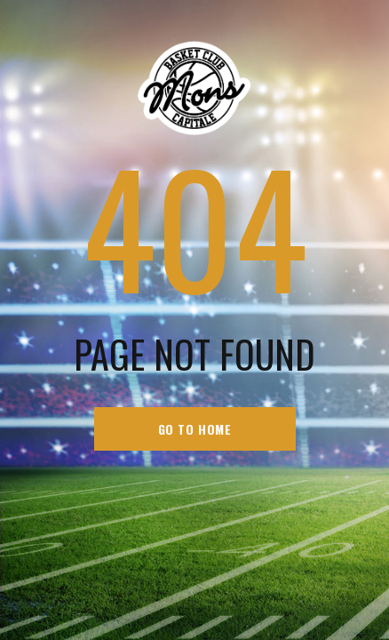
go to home (195, 429)
